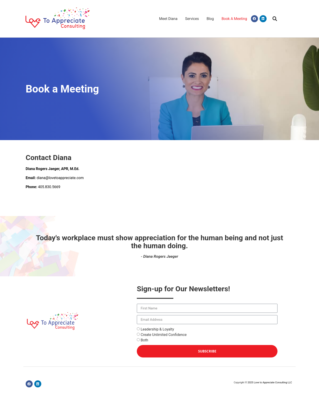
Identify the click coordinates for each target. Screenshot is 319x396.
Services (192, 19)
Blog (210, 19)
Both (144, 340)
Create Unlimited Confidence (164, 335)
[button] (275, 19)
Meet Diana (168, 19)
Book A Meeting (234, 19)
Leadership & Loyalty (157, 329)
